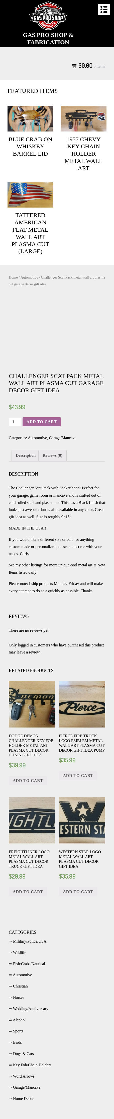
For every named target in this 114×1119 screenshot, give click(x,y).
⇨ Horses (16, 997)
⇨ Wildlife (17, 952)
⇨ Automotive (20, 975)
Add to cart (42, 422)
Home (13, 277)
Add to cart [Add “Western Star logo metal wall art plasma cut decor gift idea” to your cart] (78, 892)
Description (26, 455)
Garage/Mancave (62, 438)
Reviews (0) (52, 455)
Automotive (29, 277)
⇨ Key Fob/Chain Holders (30, 1065)
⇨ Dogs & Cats (21, 1053)
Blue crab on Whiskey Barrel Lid (30, 146)
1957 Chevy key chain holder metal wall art (84, 153)
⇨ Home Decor (21, 1098)
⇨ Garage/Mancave (24, 1087)
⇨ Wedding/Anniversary (28, 1009)
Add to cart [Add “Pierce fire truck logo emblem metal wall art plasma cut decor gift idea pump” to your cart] (78, 775)
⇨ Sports (16, 1031)
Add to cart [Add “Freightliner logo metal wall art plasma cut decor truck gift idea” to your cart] (28, 892)
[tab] (26, 456)
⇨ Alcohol (17, 1020)
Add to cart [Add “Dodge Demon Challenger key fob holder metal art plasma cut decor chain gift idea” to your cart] (28, 780)
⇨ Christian (18, 986)
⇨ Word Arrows (22, 1076)
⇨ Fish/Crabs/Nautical (27, 964)
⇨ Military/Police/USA (27, 941)
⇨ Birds (15, 1042)
